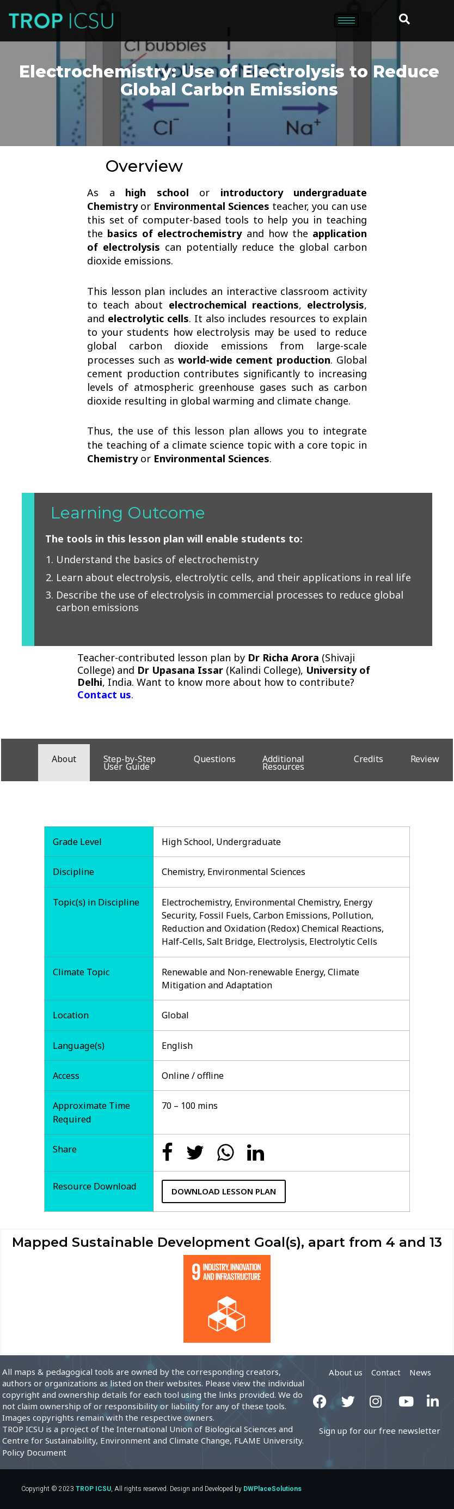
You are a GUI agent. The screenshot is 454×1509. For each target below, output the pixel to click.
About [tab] (64, 759)
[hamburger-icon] (346, 20)
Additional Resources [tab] (283, 762)
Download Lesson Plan (223, 1191)
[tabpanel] (227, 1001)
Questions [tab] (214, 759)
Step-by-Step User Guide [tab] (129, 762)
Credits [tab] (368, 759)
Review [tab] (424, 759)
